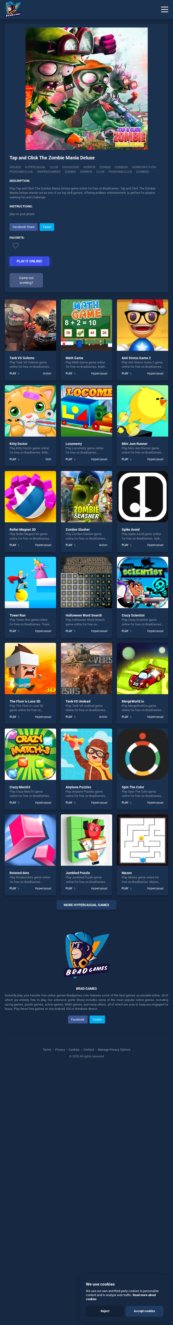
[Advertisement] (86, 962)
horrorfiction (144, 167)
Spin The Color (133, 787)
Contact (89, 1145)
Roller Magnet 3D (23, 529)
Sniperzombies (49, 171)
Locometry (74, 444)
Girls (48, 459)
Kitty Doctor (18, 444)
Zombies (121, 167)
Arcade (15, 167)
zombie (70, 171)
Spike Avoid (131, 529)
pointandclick (120, 171)
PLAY (13, 373)
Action (47, 373)
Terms (47, 1145)
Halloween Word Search (84, 615)
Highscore (70, 167)
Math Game (74, 358)
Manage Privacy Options (114, 1145)
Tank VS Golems (22, 358)
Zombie (105, 167)
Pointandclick (21, 171)
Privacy (60, 1145)
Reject (105, 1311)
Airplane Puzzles (78, 787)
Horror (89, 167)
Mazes (127, 873)
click (100, 171)
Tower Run (18, 615)
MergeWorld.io (133, 701)
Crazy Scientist (133, 615)
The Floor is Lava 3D (25, 701)
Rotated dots (19, 873)
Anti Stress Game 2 (136, 358)
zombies (142, 171)
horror (86, 171)
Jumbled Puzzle (78, 873)
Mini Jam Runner (134, 444)
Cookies (74, 1145)
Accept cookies (144, 1311)
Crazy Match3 (20, 787)
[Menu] (164, 9)
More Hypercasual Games (86, 905)
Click (54, 167)
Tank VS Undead (78, 701)
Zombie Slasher (78, 529)
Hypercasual (35, 167)
